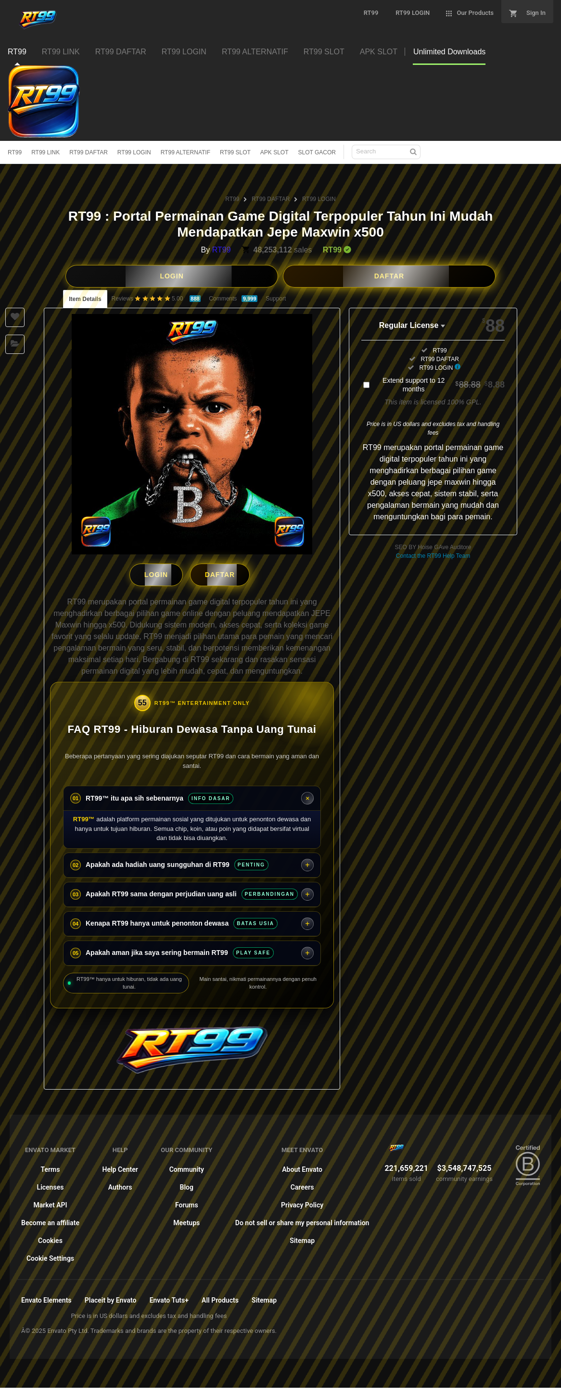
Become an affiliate (50, 1220)
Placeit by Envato (111, 1298)
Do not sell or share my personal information (302, 1220)
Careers (302, 1185)
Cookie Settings (50, 1256)
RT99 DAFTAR (88, 152)
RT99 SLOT (235, 152)
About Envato (302, 1167)
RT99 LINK (45, 152)
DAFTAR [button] (389, 276)
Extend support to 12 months (443, 384)
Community (186, 1167)
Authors (120, 1185)
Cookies (50, 1238)
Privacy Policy (302, 1202)
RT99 (15, 152)
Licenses (50, 1185)
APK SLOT (274, 152)
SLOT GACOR (317, 152)
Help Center (120, 1167)
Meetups (186, 1220)
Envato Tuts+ (169, 1298)
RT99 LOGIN (134, 152)
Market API (50, 1202)
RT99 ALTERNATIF (185, 152)
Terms (50, 1167)
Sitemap (302, 1238)
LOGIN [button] (171, 276)
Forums (186, 1202)
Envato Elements (46, 1298)
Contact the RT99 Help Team (433, 555)
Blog (186, 1185)
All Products (220, 1298)
